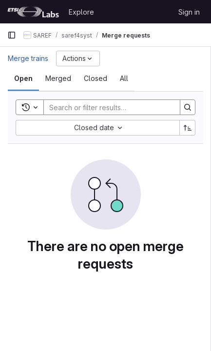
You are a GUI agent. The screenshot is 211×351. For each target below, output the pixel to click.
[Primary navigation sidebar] (11, 35)
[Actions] (78, 58)
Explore (81, 12)
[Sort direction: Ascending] (187, 128)
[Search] (107, 107)
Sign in (189, 12)
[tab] (23, 78)
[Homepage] (33, 12)
